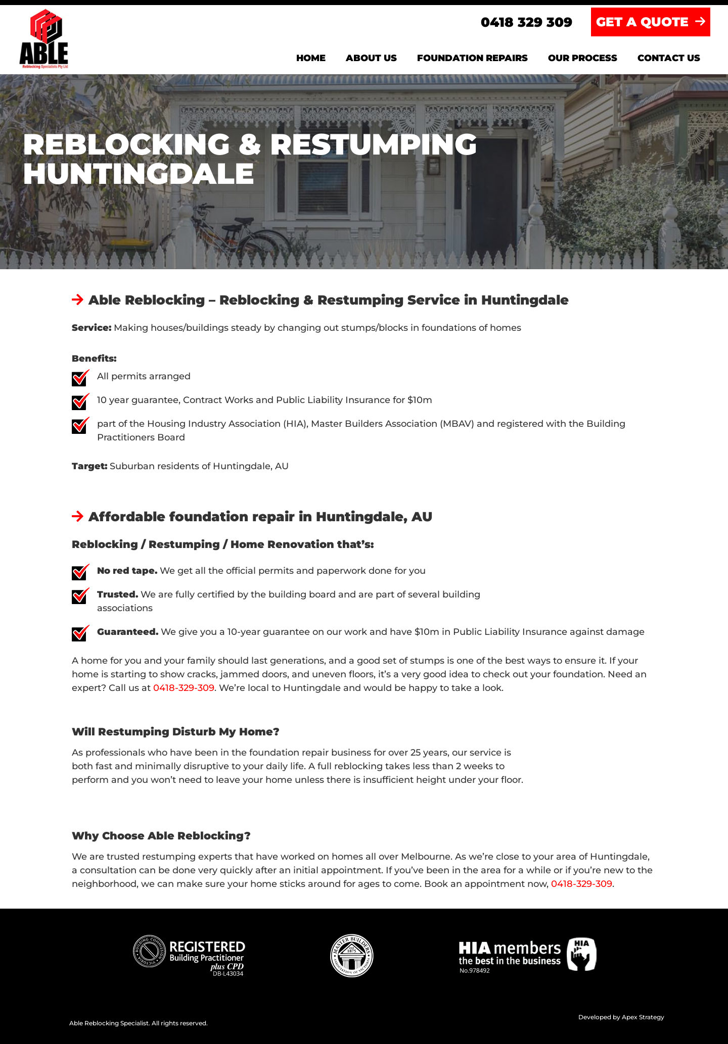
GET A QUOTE (650, 21)
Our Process (582, 58)
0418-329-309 (183, 687)
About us (371, 58)
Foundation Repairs (472, 58)
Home (311, 58)
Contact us (669, 58)
